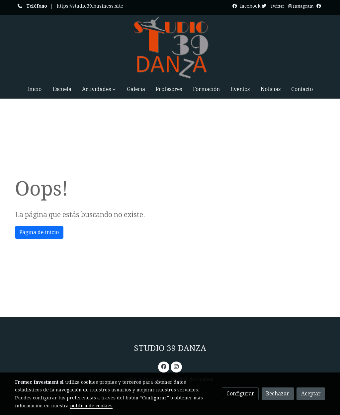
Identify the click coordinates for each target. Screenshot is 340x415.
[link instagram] (176, 366)
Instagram (300, 6)
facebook (254, 6)
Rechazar (277, 393)
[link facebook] (163, 366)
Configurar (240, 393)
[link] (170, 47)
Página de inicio (39, 232)
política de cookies (91, 405)
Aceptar (311, 393)
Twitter (277, 6)
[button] (99, 89)
